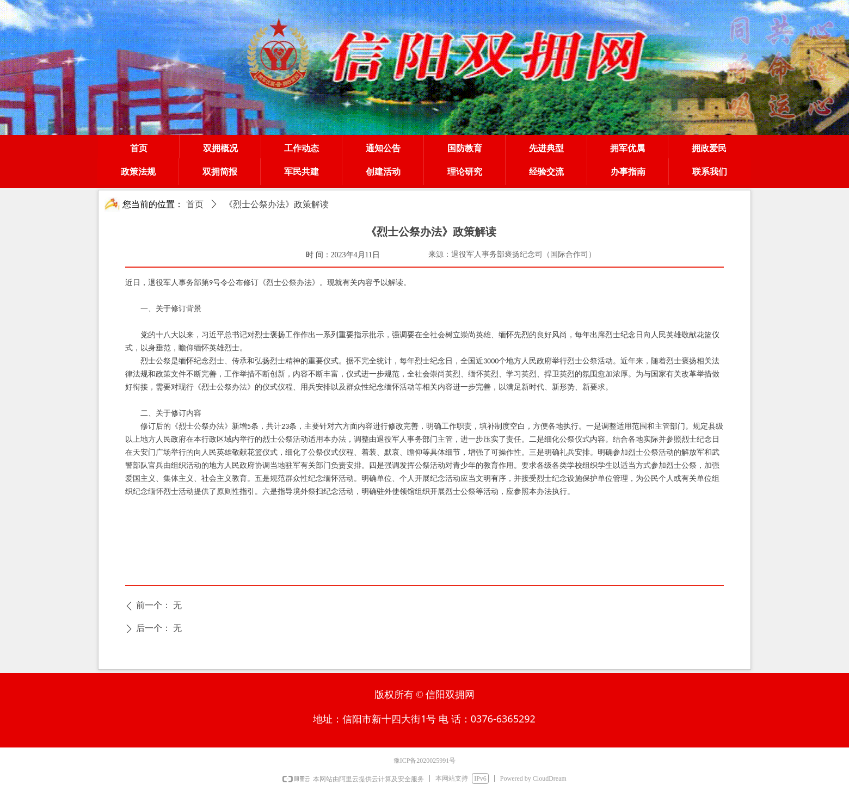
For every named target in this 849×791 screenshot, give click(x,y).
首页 (195, 204)
